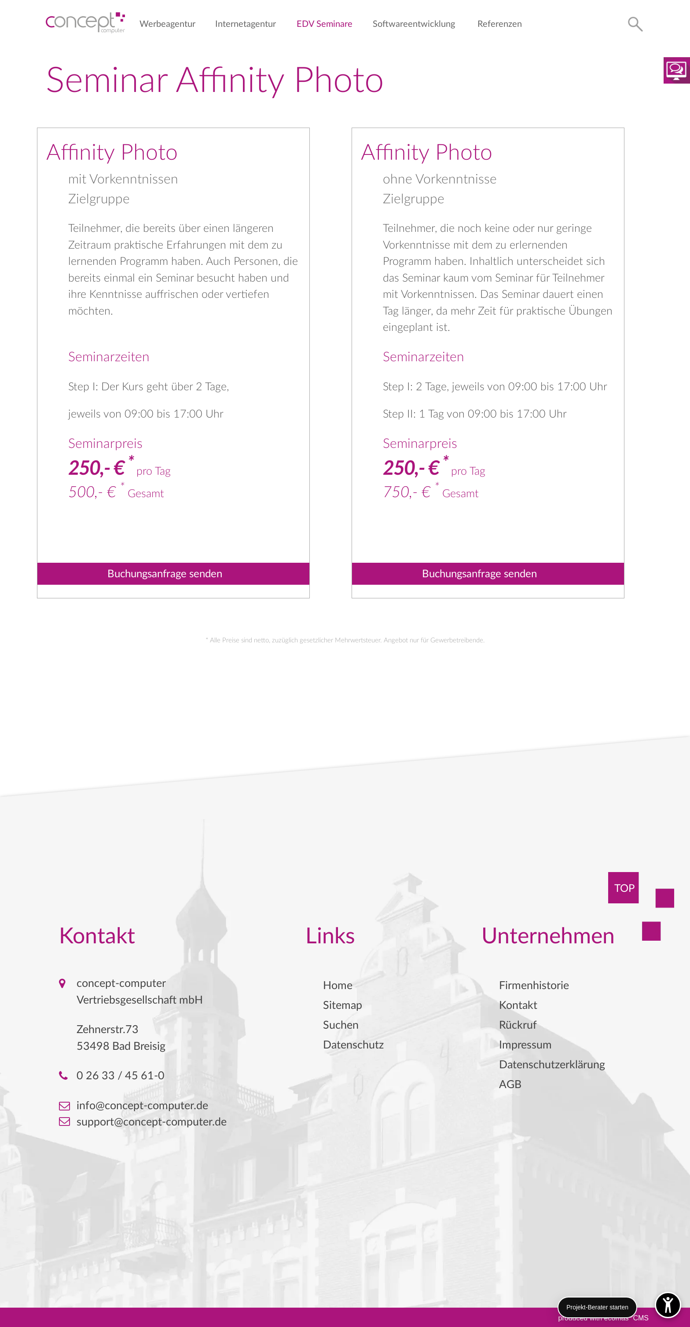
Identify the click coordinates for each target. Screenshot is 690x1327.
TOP (624, 888)
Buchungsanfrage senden (164, 574)
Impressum (525, 1045)
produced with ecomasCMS (603, 1317)
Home (337, 985)
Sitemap (342, 1005)
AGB (510, 1084)
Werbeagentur (167, 24)
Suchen (341, 1025)
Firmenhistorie (534, 985)
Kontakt (518, 1005)
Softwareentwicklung (414, 24)
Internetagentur (245, 24)
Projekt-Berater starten (597, 1307)
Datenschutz (353, 1045)
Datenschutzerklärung (552, 1064)
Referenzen (499, 24)
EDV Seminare (324, 24)
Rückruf (518, 1025)
